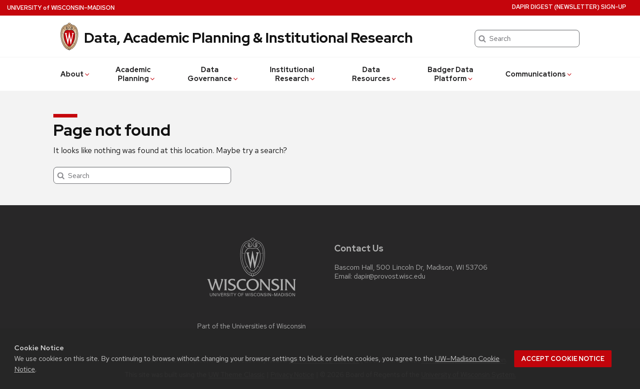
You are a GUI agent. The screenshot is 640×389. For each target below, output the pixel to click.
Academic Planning (136, 74)
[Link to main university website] (251, 298)
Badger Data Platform (451, 74)
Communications (539, 74)
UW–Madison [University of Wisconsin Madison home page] (61, 8)
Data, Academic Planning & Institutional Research (248, 37)
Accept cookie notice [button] (562, 358)
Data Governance (213, 74)
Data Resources (374, 74)
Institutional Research (293, 74)
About (75, 74)
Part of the (251, 326)
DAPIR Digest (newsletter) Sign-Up (569, 7)
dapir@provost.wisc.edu (389, 276)
